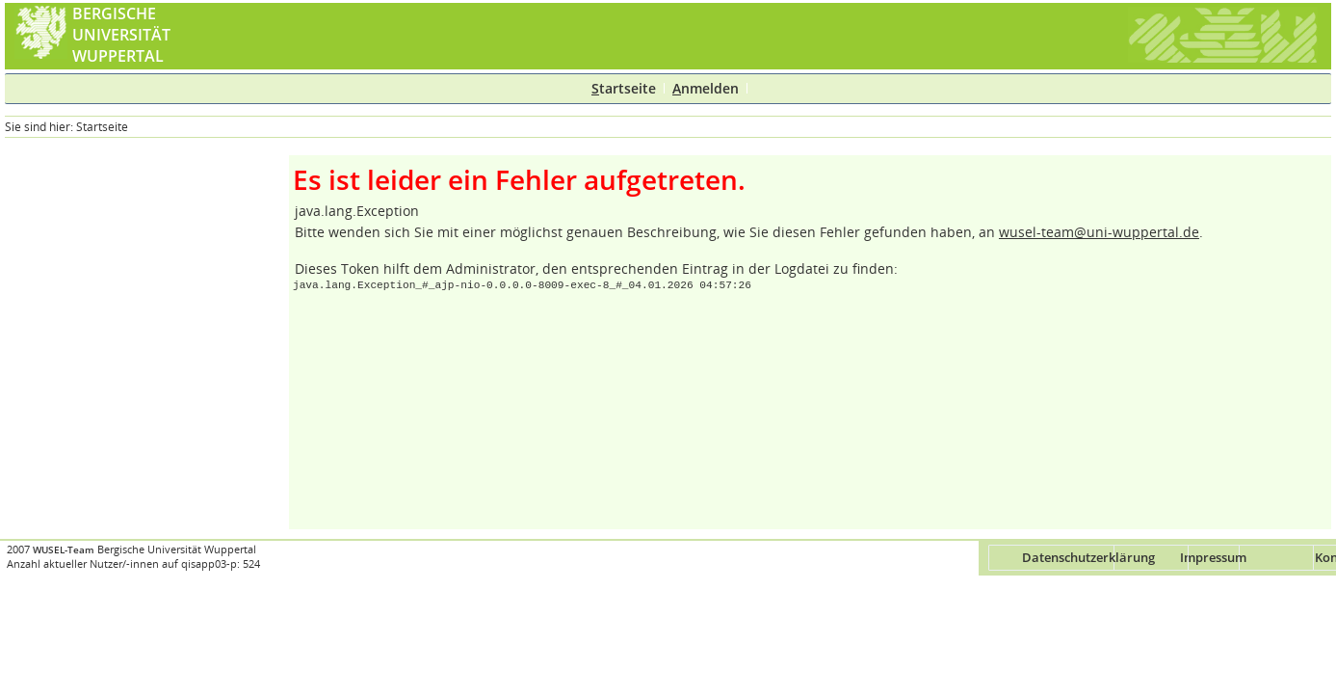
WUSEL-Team (63, 550)
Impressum (1213, 557)
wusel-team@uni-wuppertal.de (1099, 232)
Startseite (102, 127)
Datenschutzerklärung (1088, 557)
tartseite (623, 88)
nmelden (705, 88)
